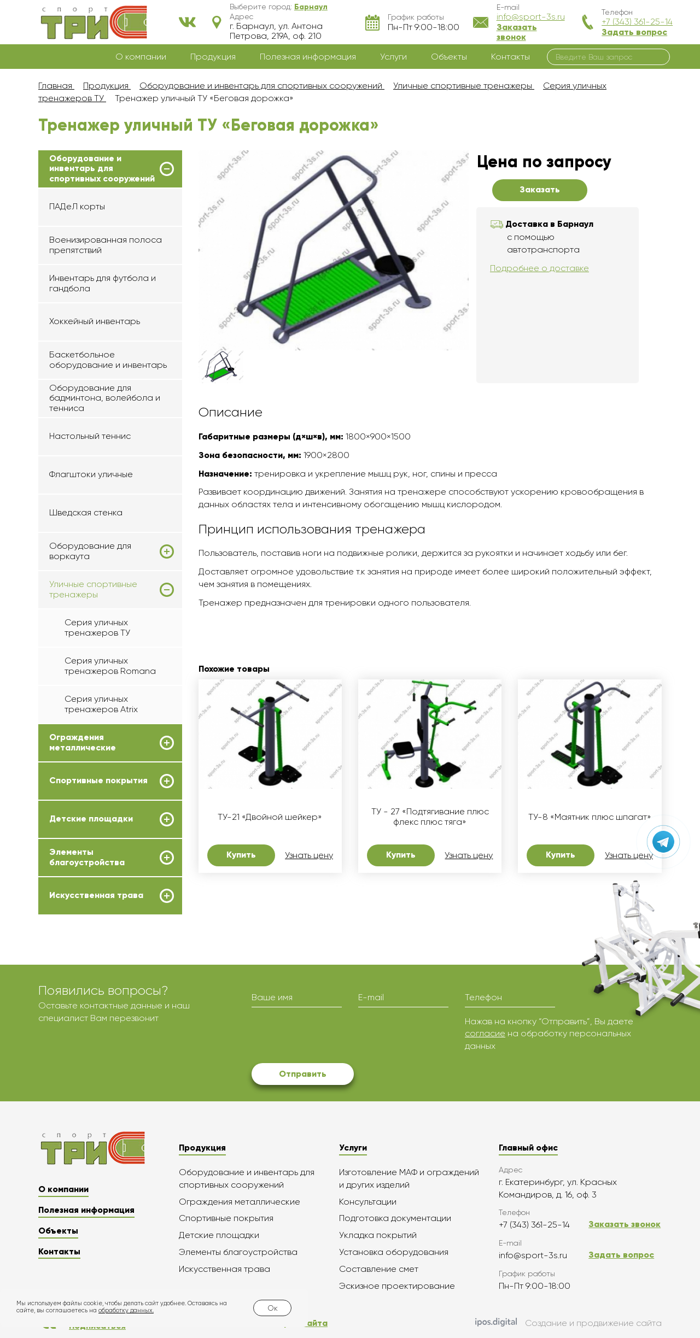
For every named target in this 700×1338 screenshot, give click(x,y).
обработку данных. (126, 1310)
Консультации (367, 1201)
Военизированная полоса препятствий (105, 244)
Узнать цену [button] (309, 855)
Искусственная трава (96, 895)
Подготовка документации (395, 1218)
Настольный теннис (90, 436)
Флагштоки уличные (91, 474)
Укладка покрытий (378, 1235)
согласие (485, 1033)
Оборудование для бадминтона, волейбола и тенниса (104, 398)
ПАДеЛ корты (77, 206)
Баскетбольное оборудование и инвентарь (108, 359)
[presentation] (335, 1037)
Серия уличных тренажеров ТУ (97, 627)
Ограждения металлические (82, 742)
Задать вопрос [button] (634, 32)
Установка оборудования (393, 1252)
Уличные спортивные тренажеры (93, 589)
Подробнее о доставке (539, 268)
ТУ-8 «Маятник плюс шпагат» (589, 817)
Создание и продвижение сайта (568, 1323)
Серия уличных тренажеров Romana (110, 665)
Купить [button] (241, 854)
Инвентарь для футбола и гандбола (102, 283)
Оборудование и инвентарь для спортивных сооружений (102, 169)
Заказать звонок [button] (517, 32)
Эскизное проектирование (397, 1286)
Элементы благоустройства (87, 857)
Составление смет (378, 1269)
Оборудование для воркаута (90, 551)
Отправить (302, 1074)
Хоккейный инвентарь (94, 321)
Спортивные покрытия (98, 780)
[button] (311, 6)
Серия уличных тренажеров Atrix (101, 704)
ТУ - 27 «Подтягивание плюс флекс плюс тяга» (430, 816)
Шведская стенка (85, 512)
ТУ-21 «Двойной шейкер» (270, 817)
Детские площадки (91, 819)
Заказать (540, 189)
